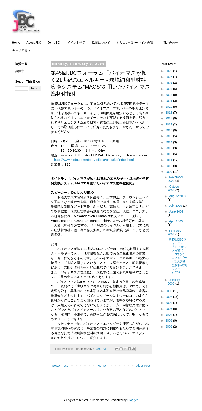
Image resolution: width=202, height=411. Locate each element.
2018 (169, 118)
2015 (169, 136)
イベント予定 (76, 42)
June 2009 (176, 211)
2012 (169, 154)
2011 (169, 160)
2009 (169, 171)
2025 (169, 77)
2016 (169, 130)
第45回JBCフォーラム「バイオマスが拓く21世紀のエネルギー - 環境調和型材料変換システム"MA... (177, 256)
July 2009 (176, 205)
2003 (169, 320)
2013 (169, 148)
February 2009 (174, 232)
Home (16, 42)
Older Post (143, 365)
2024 (169, 83)
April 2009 (176, 221)
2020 (169, 106)
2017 (169, 124)
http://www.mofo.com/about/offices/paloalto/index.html (94, 160)
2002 (169, 326)
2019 (169, 112)
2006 (169, 302)
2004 (169, 314)
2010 (169, 166)
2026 (169, 71)
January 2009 (174, 281)
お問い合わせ (169, 42)
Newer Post (60, 365)
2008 (169, 291)
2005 (169, 308)
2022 (169, 94)
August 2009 (177, 196)
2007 (169, 297)
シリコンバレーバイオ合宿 (135, 42)
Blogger (132, 400)
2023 (169, 89)
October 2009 (174, 188)
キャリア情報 (21, 50)
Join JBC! (54, 42)
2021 (169, 100)
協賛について (101, 42)
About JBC (33, 42)
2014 (169, 142)
